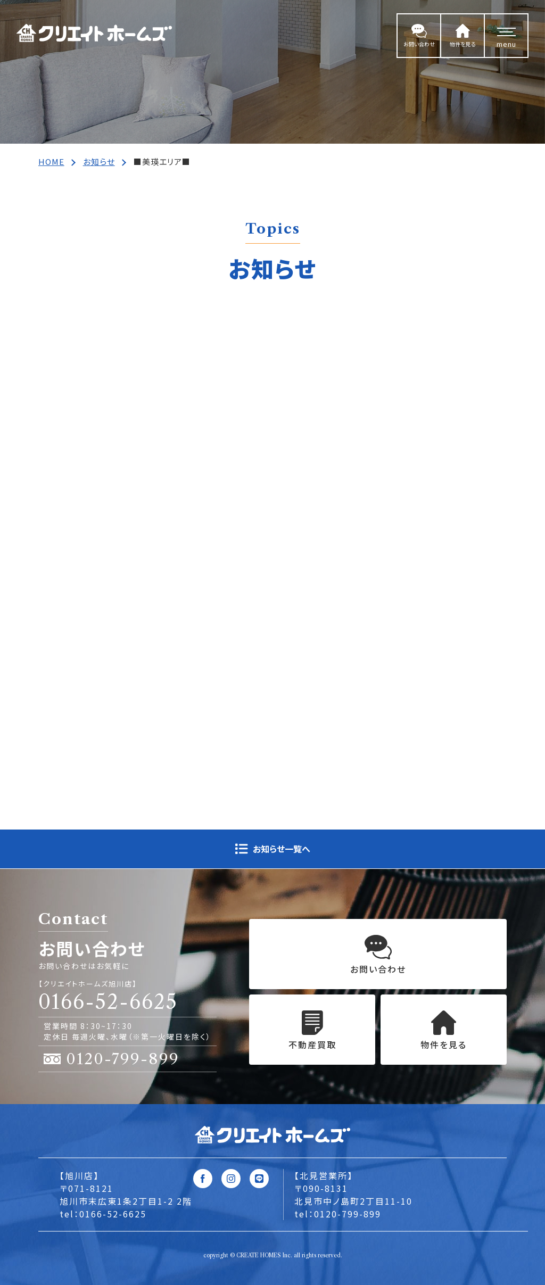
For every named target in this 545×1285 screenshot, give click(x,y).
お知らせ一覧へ (281, 848)
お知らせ (99, 161)
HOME (51, 161)
